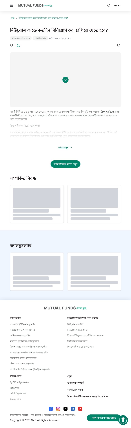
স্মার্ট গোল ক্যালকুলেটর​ (20, 335)
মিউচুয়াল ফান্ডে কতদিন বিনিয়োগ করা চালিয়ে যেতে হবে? (43, 18)
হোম (12, 18)
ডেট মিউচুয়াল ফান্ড (18, 393)
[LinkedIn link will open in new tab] (72, 408)
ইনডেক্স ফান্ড (15, 399)
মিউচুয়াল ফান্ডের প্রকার (77, 329)
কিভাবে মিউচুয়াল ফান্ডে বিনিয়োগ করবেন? (85, 335)
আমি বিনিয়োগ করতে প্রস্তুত (65, 164)
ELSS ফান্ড (14, 387)
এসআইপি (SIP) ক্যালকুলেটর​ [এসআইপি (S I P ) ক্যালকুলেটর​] (22, 324)
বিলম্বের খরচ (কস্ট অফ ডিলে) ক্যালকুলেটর (28, 346)
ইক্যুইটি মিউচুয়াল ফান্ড (19, 382)
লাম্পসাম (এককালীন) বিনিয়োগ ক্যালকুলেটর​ (29, 352)
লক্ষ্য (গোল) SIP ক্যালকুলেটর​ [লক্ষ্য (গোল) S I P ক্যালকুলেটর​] (22, 329)
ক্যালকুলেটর (15, 317)
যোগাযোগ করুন (75, 389)
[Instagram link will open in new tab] (58, 408)
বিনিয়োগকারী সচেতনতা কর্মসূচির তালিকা (88, 396)
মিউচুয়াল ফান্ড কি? (75, 324)
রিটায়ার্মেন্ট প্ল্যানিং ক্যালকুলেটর (23, 357)
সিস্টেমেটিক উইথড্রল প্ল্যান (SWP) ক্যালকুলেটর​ (30, 369)
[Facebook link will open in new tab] (50, 408)
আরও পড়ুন (65, 147)
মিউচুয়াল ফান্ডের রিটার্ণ (77, 341)
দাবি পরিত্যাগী (36, 415)
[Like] (18, 45)
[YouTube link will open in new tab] (80, 408)
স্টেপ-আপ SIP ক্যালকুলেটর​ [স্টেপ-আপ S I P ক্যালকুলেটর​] (22, 363)
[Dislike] (12, 45)
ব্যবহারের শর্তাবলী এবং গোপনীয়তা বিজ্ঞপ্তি (59, 415)
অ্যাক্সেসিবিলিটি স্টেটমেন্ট (19, 415)
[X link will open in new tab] (65, 408)
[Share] (118, 45)
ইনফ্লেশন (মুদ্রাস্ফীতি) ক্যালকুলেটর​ (24, 341)
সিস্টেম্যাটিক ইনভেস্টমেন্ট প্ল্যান (80, 346)
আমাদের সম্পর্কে (75, 383)
